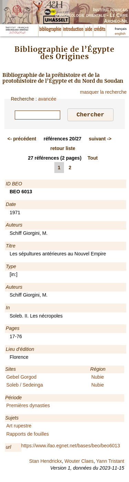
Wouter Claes (79, 462)
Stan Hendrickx (45, 462)
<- (22, 139)
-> (100, 139)
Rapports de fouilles (27, 435)
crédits (99, 29)
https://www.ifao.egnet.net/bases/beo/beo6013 (70, 446)
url (8, 448)
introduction (73, 29)
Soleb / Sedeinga (24, 386)
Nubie (97, 378)
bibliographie (50, 29)
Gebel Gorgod (21, 378)
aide (88, 29)
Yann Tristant (110, 462)
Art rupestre (18, 426)
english (120, 33)
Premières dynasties (28, 406)
